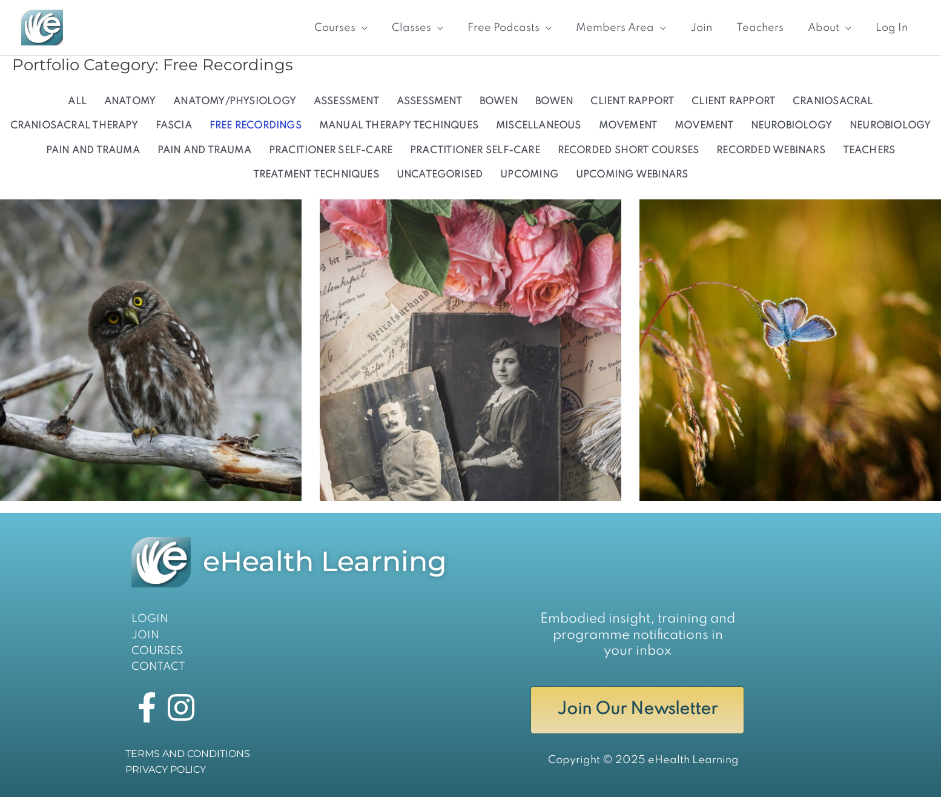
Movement (628, 126)
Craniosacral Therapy (74, 126)
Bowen (499, 102)
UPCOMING (529, 175)
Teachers (869, 151)
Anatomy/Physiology (234, 102)
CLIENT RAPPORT (632, 102)
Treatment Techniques (316, 175)
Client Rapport (733, 102)
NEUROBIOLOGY (890, 126)
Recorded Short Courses (628, 151)
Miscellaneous (538, 126)
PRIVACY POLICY (165, 769)
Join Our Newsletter (637, 709)
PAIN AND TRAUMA (93, 151)
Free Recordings (256, 126)
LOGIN (149, 618)
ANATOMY (130, 102)
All (77, 102)
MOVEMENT (704, 126)
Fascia (174, 126)
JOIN (145, 635)
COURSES (157, 651)
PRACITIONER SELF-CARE (331, 151)
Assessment (429, 102)
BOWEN (554, 102)
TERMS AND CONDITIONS (187, 753)
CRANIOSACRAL (833, 102)
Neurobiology (792, 126)
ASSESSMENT (346, 102)
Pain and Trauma (204, 151)
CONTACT (158, 666)
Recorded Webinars (770, 151)
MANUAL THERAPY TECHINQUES (398, 126)
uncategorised (440, 175)
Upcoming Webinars (632, 175)
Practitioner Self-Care (475, 151)
